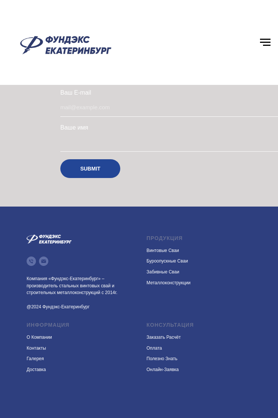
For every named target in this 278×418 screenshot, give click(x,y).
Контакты (36, 348)
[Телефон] (31, 261)
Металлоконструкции (168, 282)
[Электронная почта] (43, 261)
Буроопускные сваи (167, 261)
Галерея (35, 358)
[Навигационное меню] (265, 42)
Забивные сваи (162, 272)
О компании (39, 337)
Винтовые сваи (162, 250)
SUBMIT (90, 169)
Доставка (36, 369)
